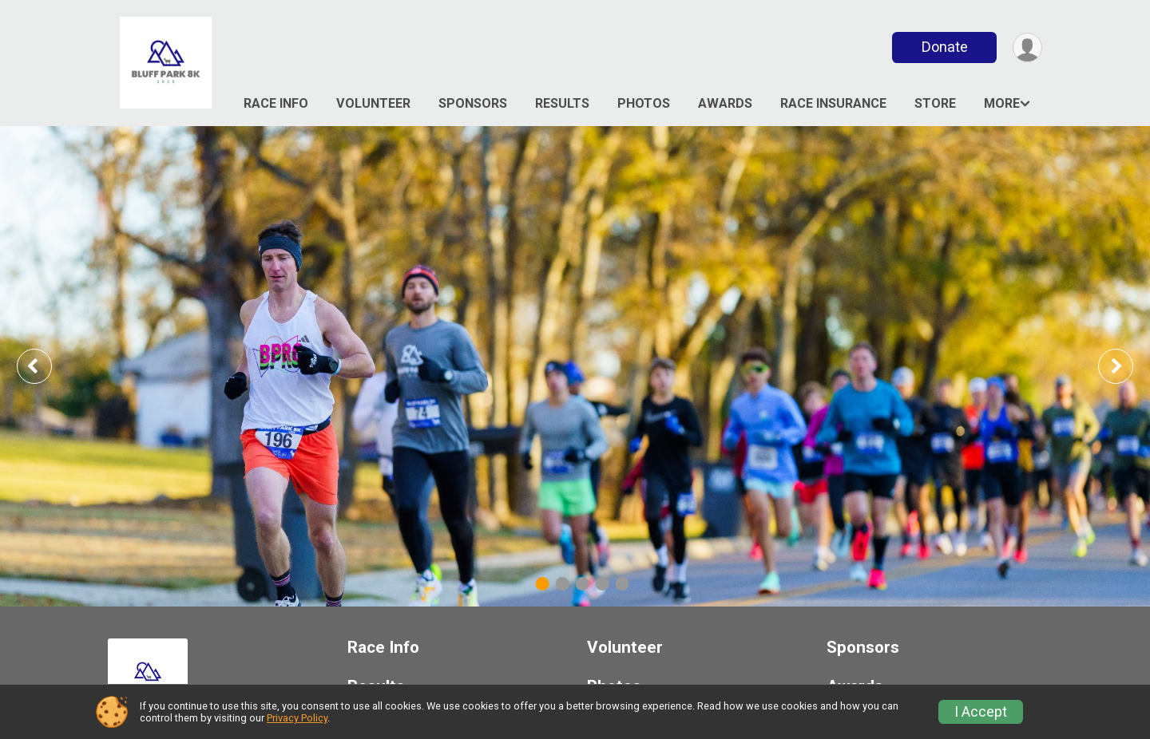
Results (562, 103)
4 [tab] (602, 583)
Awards (725, 103)
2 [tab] (562, 583)
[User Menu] (1027, 47)
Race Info (276, 103)
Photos (643, 103)
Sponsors (472, 103)
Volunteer (373, 103)
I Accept (980, 712)
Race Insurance (833, 103)
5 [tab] (622, 583)
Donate (945, 46)
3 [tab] (582, 583)
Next (1127, 366)
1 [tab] (542, 583)
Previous (45, 366)
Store (935, 103)
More (1002, 103)
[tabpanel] (575, 366)
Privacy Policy (297, 718)
